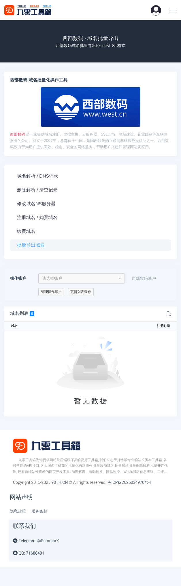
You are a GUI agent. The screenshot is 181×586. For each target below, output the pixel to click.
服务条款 (39, 511)
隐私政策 (18, 511)
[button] (155, 10)
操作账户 (18, 278)
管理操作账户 (51, 292)
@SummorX (48, 541)
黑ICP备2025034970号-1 (130, 482)
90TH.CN (60, 482)
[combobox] (81, 278)
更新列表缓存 (80, 292)
